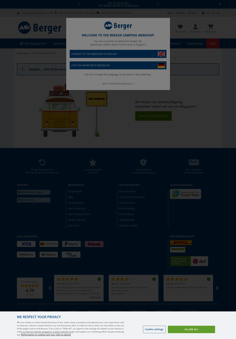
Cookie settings (154, 332)
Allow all (191, 332)
